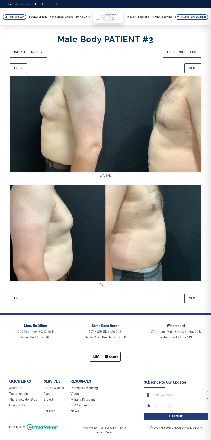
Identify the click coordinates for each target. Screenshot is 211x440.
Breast (48, 399)
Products (131, 16)
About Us (15, 388)
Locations (143, 16)
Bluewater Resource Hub (23, 4)
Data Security (108, 427)
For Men (49, 411)
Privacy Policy (89, 427)
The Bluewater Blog (23, 399)
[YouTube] (56, 4)
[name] (180, 395)
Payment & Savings (162, 16)
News (74, 411)
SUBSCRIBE (176, 416)
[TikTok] (47, 4)
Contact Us (17, 405)
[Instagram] (43, 4)
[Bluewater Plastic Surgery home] (108, 17)
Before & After (83, 16)
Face (46, 394)
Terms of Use (104, 432)
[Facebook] (52, 4)
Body (47, 405)
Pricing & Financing (84, 388)
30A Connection (81, 405)
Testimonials (18, 394)
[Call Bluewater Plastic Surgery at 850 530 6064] (14, 17)
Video (74, 394)
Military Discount (82, 399)
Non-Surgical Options (61, 16)
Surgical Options (38, 16)
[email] (180, 406)
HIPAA (122, 427)
